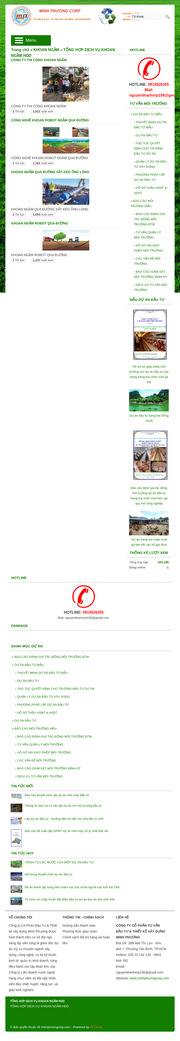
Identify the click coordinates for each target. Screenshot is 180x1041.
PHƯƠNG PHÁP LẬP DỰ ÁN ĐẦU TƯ (149, 177)
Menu (31, 40)
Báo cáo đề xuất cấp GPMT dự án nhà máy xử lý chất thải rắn (66, 831)
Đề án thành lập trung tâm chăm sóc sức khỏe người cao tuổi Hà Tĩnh (72, 887)
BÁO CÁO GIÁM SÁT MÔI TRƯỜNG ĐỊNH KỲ (150, 274)
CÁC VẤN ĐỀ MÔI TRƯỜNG (147, 261)
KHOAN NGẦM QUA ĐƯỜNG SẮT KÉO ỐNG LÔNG (50, 172)
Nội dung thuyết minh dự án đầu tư (48, 874)
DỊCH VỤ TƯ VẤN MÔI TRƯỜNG (150, 287)
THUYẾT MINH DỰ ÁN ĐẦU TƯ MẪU (150, 124)
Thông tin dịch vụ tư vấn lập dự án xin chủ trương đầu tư (63, 805)
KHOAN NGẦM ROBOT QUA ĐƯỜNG (39, 223)
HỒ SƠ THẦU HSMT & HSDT (150, 190)
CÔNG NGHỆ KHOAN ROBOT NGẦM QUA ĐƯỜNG (50, 120)
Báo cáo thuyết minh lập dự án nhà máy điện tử (57, 795)
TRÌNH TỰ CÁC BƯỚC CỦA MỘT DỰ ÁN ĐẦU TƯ (59, 862)
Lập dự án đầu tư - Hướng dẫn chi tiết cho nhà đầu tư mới (64, 819)
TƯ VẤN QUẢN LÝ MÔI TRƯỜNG (147, 235)
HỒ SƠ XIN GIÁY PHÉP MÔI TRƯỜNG (148, 248)
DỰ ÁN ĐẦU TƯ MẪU (146, 114)
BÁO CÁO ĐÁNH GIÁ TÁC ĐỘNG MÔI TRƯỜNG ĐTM (149, 219)
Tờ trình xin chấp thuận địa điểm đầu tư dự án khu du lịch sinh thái (69, 899)
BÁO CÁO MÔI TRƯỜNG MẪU (141, 203)
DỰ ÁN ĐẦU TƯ (146, 135)
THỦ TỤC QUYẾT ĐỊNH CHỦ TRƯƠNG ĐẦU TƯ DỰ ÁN (148, 148)
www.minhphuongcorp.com (149, 978)
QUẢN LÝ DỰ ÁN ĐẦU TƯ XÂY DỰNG (150, 164)
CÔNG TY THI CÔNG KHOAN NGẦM (39, 60)
